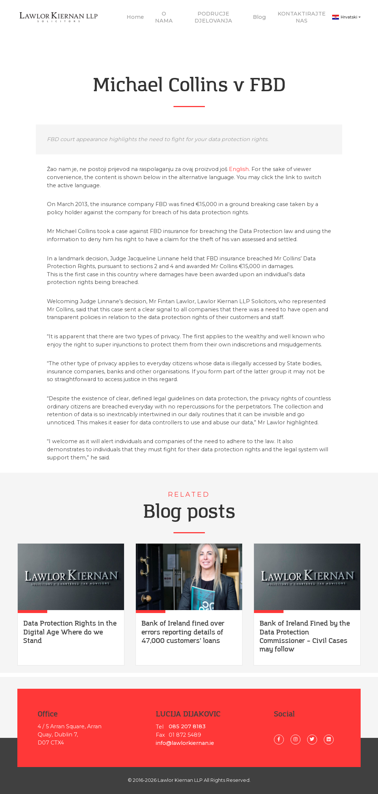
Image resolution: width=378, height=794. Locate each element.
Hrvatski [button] (345, 19)
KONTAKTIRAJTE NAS (302, 19)
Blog (259, 19)
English (239, 173)
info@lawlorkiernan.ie (185, 743)
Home (135, 19)
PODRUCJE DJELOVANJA (213, 19)
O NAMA (164, 19)
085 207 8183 (187, 726)
